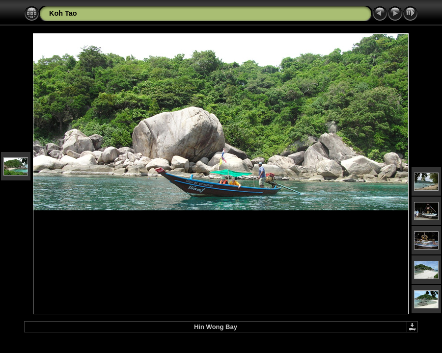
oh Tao (65, 13)
